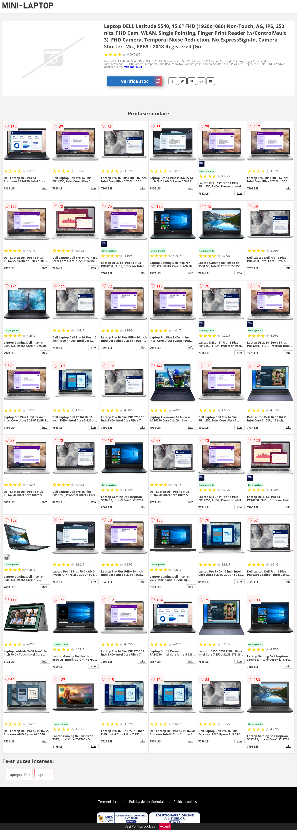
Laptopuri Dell (19, 774)
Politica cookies (185, 801)
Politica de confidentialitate (150, 801)
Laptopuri (44, 774)
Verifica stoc (141, 81)
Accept (165, 826)
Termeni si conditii (112, 801)
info (44, 188)
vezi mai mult (133, 67)
